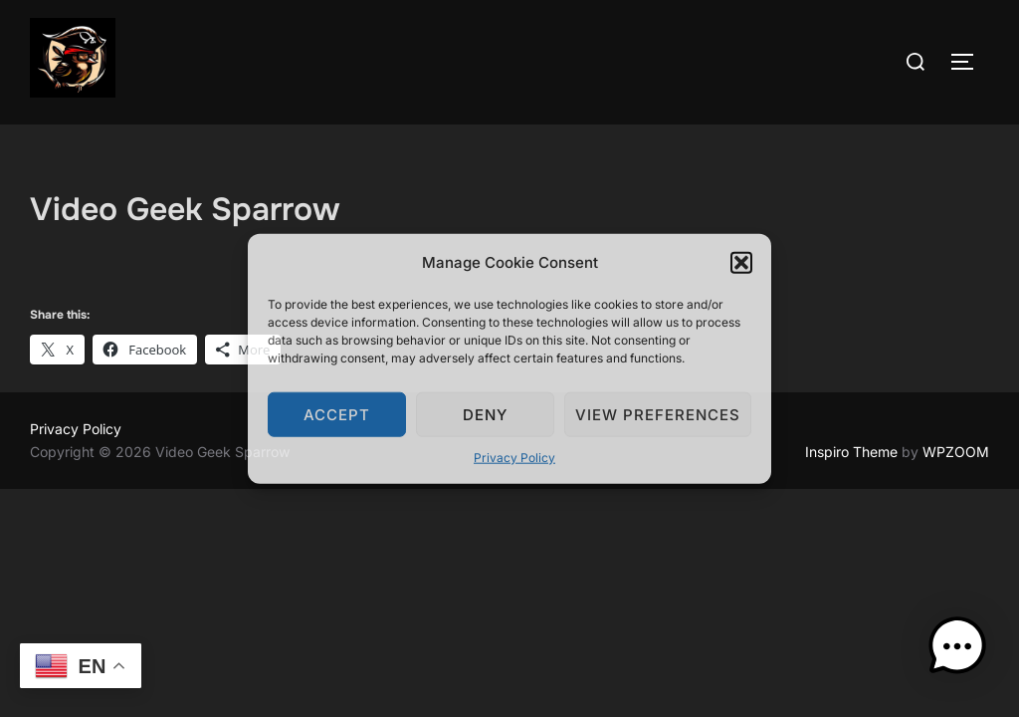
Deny (485, 413)
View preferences (657, 413)
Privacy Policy (514, 457)
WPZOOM (955, 451)
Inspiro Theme (851, 451)
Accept (337, 413)
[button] (741, 262)
